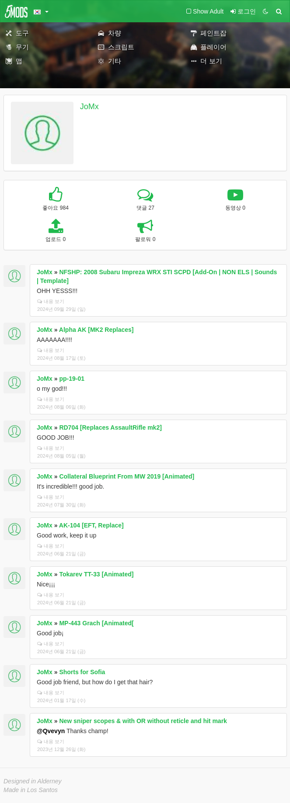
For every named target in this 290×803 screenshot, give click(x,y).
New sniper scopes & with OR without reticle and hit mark (143, 720)
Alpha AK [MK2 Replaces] (96, 329)
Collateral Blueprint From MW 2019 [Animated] (126, 476)
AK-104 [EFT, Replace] (91, 525)
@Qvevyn (51, 730)
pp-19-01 (71, 378)
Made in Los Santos (30, 789)
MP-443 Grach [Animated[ (96, 623)
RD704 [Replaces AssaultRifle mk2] (110, 427)
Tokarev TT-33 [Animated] (96, 574)
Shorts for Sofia (82, 672)
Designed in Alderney (32, 781)
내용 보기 (50, 301)
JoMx (89, 106)
